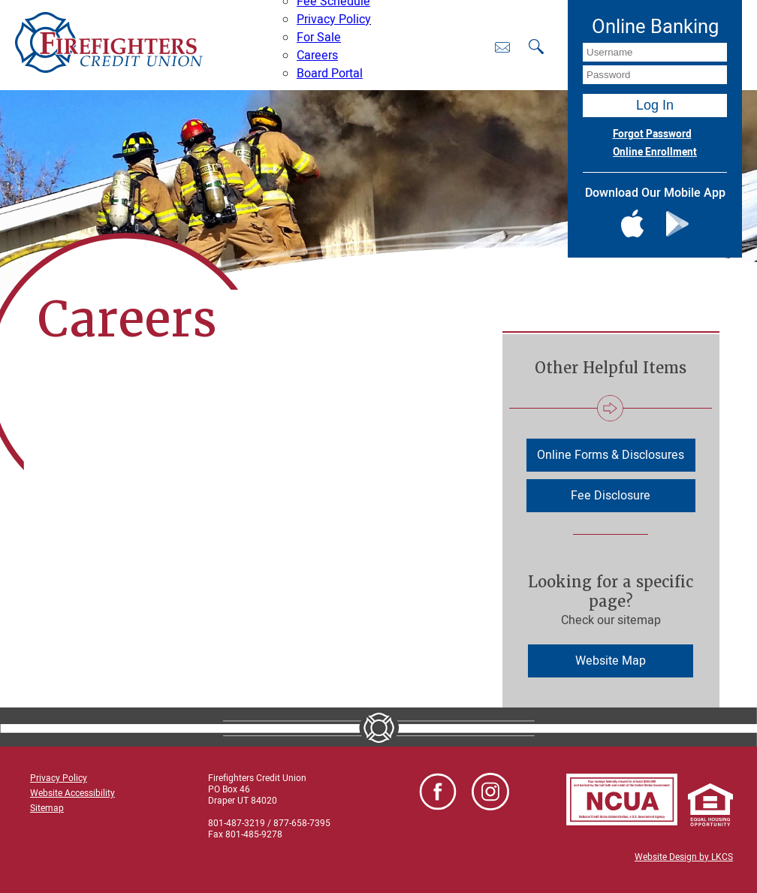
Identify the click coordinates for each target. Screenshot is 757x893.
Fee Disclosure (610, 496)
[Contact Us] (502, 47)
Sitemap (47, 808)
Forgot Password (652, 134)
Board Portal (330, 74)
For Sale (319, 38)
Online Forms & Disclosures (610, 455)
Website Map (610, 661)
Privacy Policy (334, 20)
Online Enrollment (655, 152)
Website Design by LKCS (684, 857)
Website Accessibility (72, 793)
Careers (317, 56)
